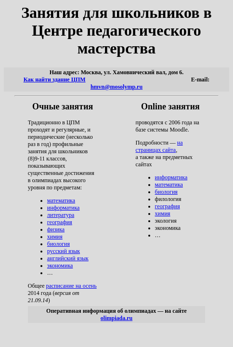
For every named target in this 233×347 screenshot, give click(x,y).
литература (60, 215)
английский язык (68, 258)
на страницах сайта (159, 146)
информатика (63, 207)
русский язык (63, 251)
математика (61, 200)
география (59, 222)
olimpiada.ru (116, 318)
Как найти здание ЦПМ (55, 79)
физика (56, 229)
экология (166, 220)
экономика (60, 265)
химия (55, 236)
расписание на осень (71, 285)
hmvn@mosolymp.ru (116, 86)
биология (58, 243)
